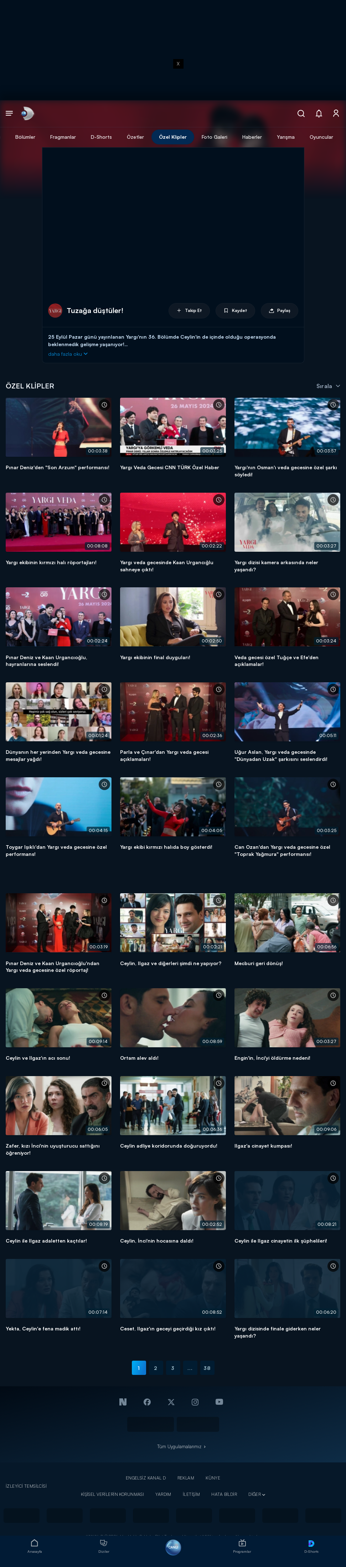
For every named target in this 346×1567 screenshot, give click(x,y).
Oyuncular (321, 137)
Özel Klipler (173, 137)
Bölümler (25, 137)
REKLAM (186, 1478)
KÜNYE (213, 1478)
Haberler (252, 137)
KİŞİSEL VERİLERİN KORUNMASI (112, 1494)
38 (207, 1368)
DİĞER (254, 1494)
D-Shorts (101, 137)
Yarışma (286, 137)
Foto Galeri (214, 137)
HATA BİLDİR (224, 1494)
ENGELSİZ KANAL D (146, 1478)
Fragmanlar (63, 137)
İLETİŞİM (191, 1494)
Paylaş (279, 311)
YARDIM (163, 1494)
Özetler (135, 137)
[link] (27, 114)
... (190, 1368)
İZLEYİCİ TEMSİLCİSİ (26, 1486)
